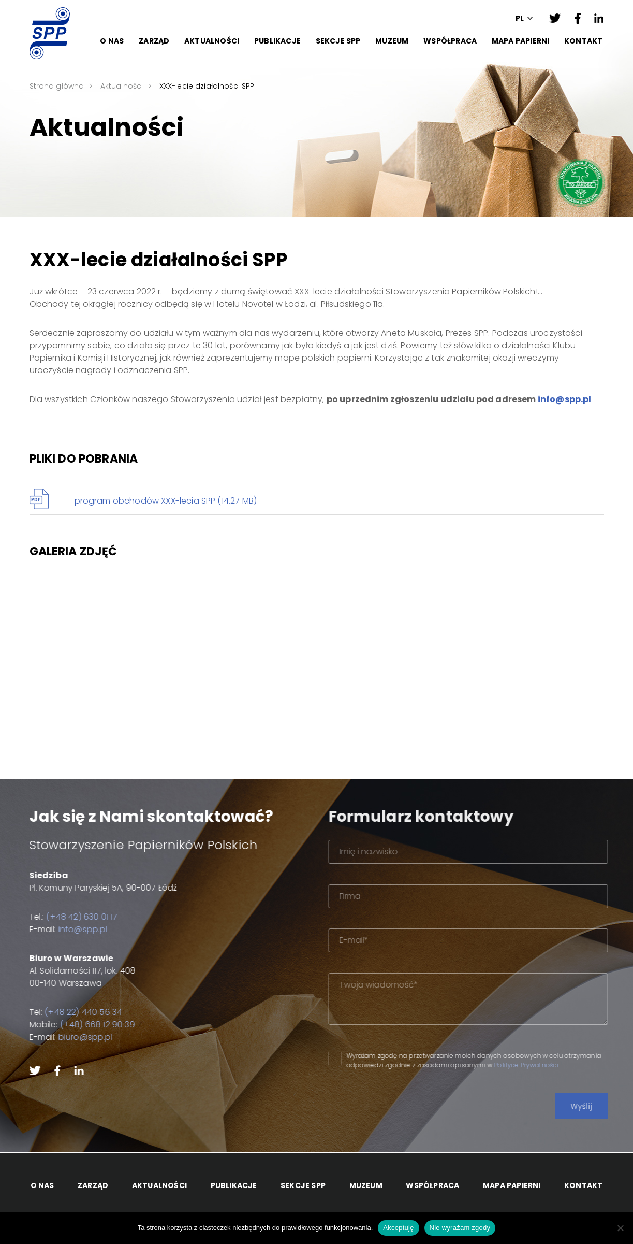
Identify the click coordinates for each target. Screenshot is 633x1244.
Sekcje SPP (338, 41)
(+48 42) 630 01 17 (66, 917)
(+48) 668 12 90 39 (82, 1025)
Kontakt (583, 41)
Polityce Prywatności (563, 1065)
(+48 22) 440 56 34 (68, 1012)
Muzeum (391, 41)
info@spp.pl (565, 399)
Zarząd (154, 41)
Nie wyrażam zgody (460, 1228)
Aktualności (211, 41)
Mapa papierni (521, 41)
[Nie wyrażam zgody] (620, 1228)
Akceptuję (398, 1228)
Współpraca (450, 41)
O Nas (112, 41)
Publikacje (277, 41)
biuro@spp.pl (70, 1037)
